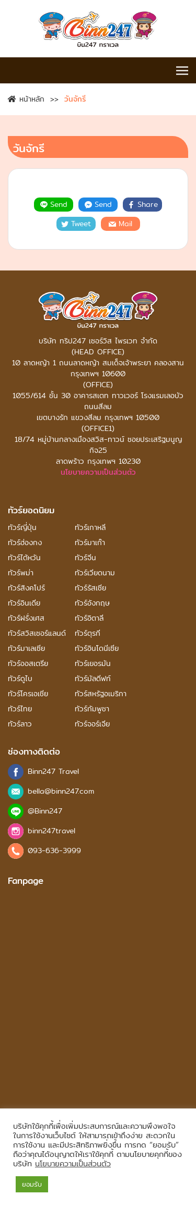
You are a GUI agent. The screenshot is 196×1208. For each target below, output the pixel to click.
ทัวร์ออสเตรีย (28, 663)
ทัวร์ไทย (20, 709)
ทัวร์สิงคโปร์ (26, 588)
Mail (120, 223)
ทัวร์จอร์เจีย (92, 724)
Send (53, 204)
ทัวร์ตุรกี (87, 633)
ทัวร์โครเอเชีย (28, 693)
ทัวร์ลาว (20, 724)
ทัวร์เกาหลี (90, 527)
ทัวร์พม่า (20, 573)
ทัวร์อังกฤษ (92, 603)
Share (143, 204)
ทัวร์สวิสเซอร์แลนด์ (37, 633)
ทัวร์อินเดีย (24, 603)
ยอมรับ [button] (32, 1184)
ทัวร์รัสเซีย (90, 588)
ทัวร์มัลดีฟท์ (93, 678)
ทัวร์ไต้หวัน (24, 557)
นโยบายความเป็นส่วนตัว (98, 472)
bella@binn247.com (61, 791)
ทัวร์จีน (85, 557)
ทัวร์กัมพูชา (92, 709)
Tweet (76, 223)
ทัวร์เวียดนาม (95, 573)
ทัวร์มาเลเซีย (26, 648)
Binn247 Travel (53, 771)
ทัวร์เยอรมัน (93, 663)
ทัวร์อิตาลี (89, 618)
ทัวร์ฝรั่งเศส (26, 618)
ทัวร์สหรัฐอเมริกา (100, 693)
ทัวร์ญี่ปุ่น (22, 527)
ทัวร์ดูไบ (20, 678)
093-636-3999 (54, 850)
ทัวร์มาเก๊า (90, 542)
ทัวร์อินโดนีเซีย (97, 648)
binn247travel (51, 830)
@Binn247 (45, 811)
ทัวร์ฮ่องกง (25, 542)
